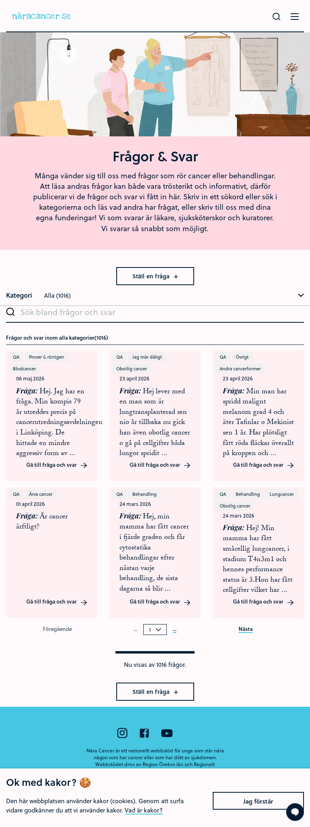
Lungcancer (282, 494)
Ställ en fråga (155, 276)
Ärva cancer (40, 494)
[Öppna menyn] (295, 16)
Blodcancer (24, 368)
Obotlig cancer (131, 368)
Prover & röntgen (46, 356)
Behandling (144, 494)
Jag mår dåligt (147, 356)
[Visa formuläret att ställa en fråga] (295, 812)
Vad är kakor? (144, 822)
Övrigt (242, 356)
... (174, 629)
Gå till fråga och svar (57, 465)
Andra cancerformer (240, 368)
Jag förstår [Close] (258, 813)
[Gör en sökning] (276, 16)
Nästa (246, 629)
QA (16, 356)
